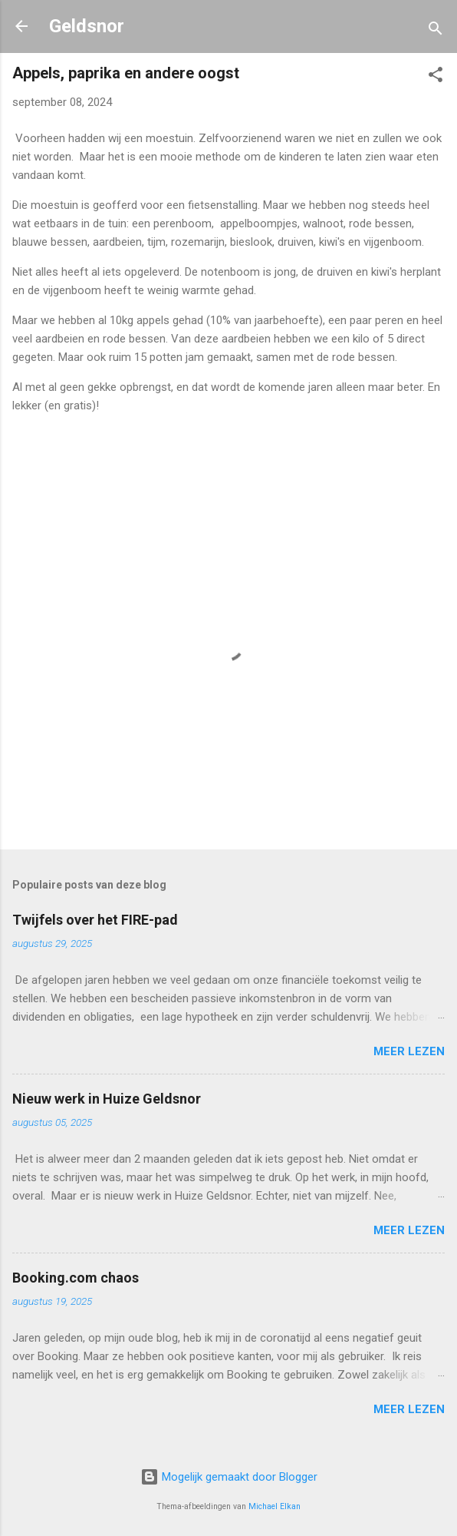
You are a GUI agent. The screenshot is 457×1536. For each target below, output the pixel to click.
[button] (435, 77)
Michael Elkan (274, 1506)
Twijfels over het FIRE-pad (95, 920)
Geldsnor (86, 26)
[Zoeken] (435, 31)
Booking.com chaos (75, 1278)
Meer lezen (409, 1051)
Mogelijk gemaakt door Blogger (228, 1477)
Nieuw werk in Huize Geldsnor (106, 1099)
